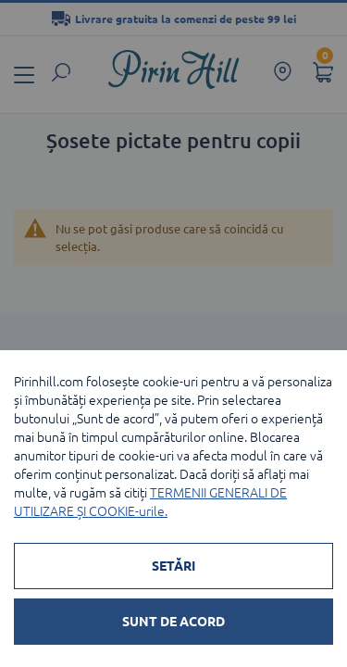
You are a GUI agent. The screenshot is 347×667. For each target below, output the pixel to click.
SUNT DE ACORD (173, 621)
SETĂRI (173, 566)
